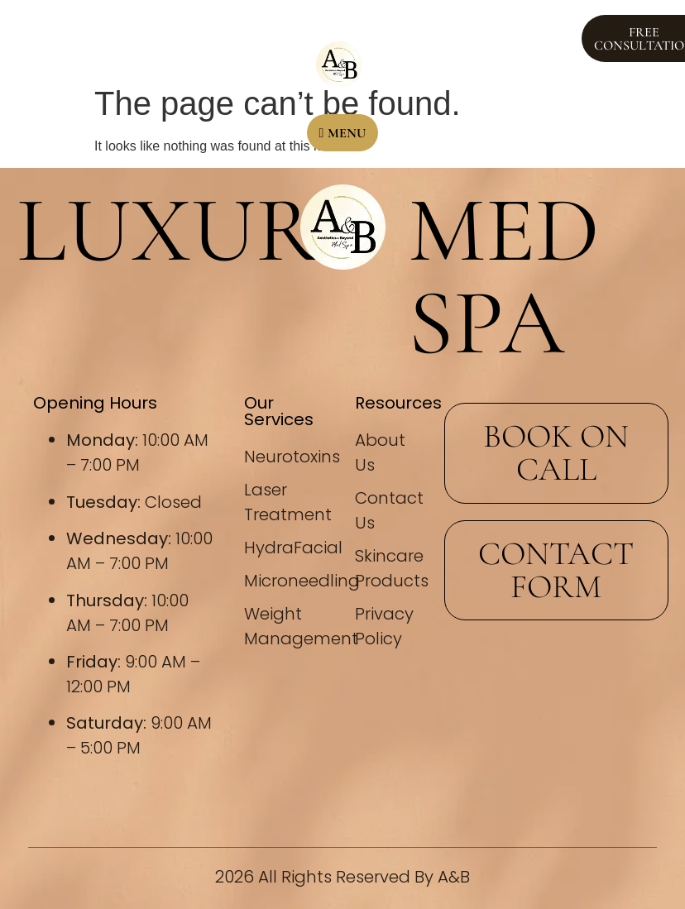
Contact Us (431, 56)
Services (245, 38)
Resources (439, 19)
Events (143, 38)
